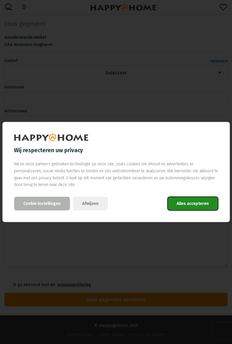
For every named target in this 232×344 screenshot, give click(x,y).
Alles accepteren (193, 203)
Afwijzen (90, 203)
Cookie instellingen (42, 203)
